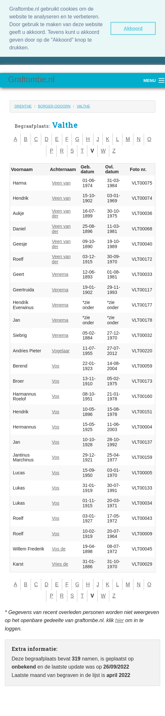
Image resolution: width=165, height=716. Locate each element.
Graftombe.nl (31, 79)
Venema (60, 274)
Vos (55, 365)
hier (119, 620)
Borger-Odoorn (54, 106)
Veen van (61, 183)
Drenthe (23, 106)
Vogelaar (61, 350)
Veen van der (61, 213)
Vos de (59, 548)
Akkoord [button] (133, 28)
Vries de (60, 564)
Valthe (83, 106)
